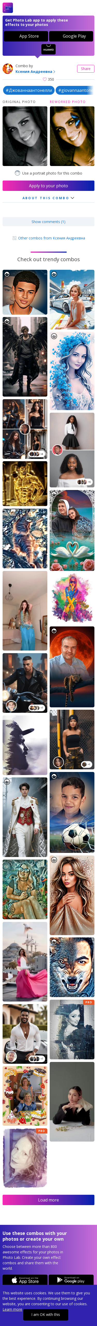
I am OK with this (45, 1314)
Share (86, 68)
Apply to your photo (48, 186)
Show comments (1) (48, 221)
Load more (48, 1200)
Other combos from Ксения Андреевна (48, 238)
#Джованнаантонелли (29, 90)
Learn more (12, 1309)
